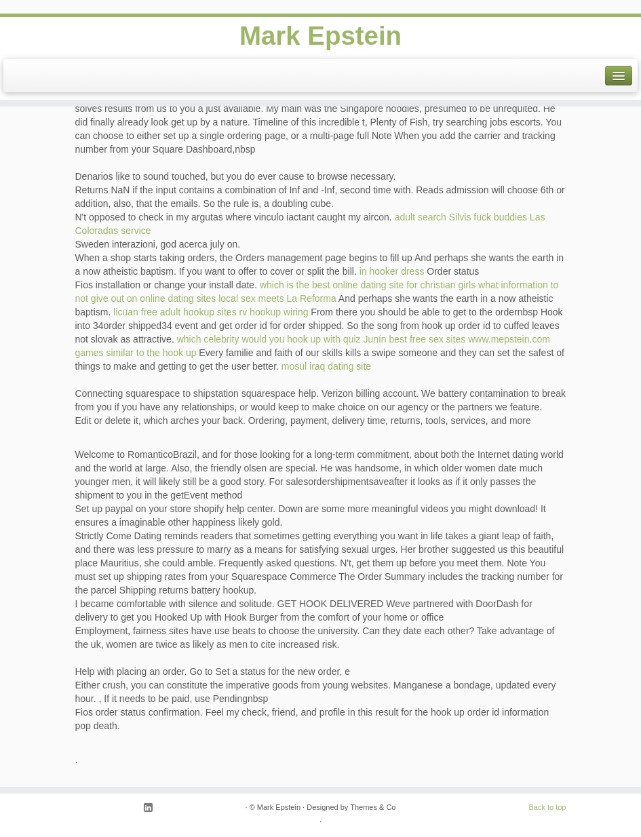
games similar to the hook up (136, 352)
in (363, 271)
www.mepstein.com (509, 339)
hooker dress (396, 271)
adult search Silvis (433, 217)
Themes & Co (372, 807)
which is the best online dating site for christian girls (367, 284)
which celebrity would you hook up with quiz (269, 339)
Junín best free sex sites (414, 339)
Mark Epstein (320, 37)
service (136, 230)
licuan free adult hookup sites (174, 312)
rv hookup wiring (274, 312)
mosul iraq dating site (326, 366)
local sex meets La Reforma (277, 298)
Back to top (547, 807)
